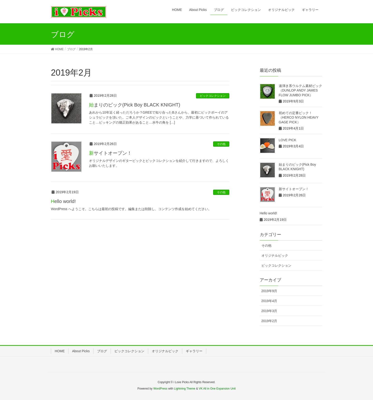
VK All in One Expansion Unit (217, 388)
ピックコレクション (213, 95)
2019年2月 (269, 321)
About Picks (81, 351)
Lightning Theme (184, 388)
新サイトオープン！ (110, 153)
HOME (60, 351)
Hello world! (63, 201)
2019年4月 (269, 301)
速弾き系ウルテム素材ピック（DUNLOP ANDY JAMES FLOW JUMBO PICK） (300, 90)
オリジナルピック (274, 255)
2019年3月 (269, 311)
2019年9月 (269, 291)
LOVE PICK (287, 140)
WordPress (160, 388)
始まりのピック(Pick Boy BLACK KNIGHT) (134, 104)
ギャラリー (194, 351)
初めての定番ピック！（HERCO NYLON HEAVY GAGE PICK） (299, 117)
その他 (221, 144)
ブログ (102, 351)
